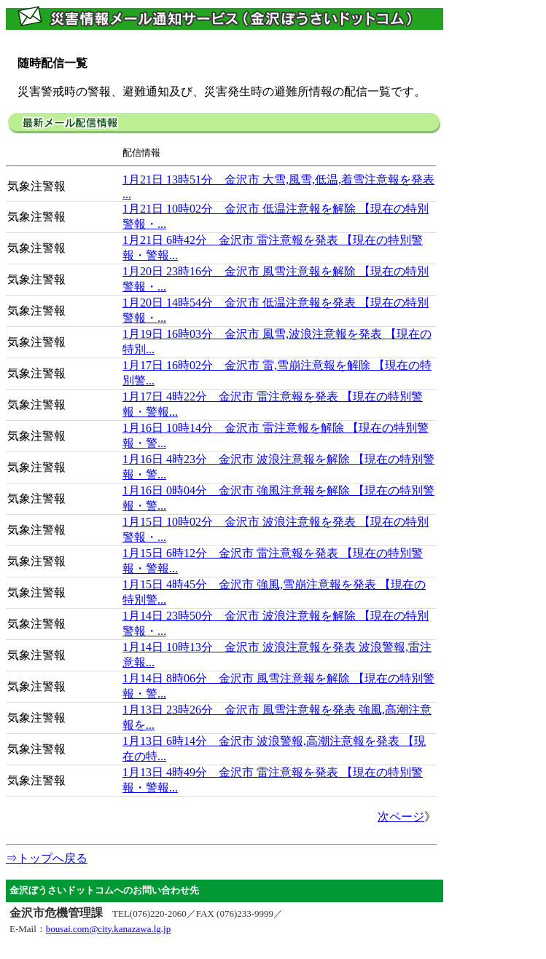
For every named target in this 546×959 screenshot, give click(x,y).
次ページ (401, 816)
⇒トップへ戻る (46, 858)
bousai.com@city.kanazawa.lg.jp (108, 928)
